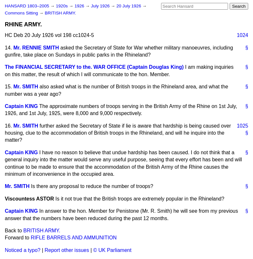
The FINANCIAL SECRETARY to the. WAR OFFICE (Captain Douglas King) (94, 67)
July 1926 (101, 6)
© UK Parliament (112, 250)
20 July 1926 (129, 6)
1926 (80, 6)
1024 (242, 35)
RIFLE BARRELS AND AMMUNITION (74, 237)
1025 (242, 126)
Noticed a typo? (22, 250)
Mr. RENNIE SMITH (36, 47)
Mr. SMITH (25, 86)
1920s (62, 6)
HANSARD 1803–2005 (27, 6)
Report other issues (67, 250)
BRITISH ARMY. (60, 13)
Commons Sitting (22, 13)
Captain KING (21, 106)
